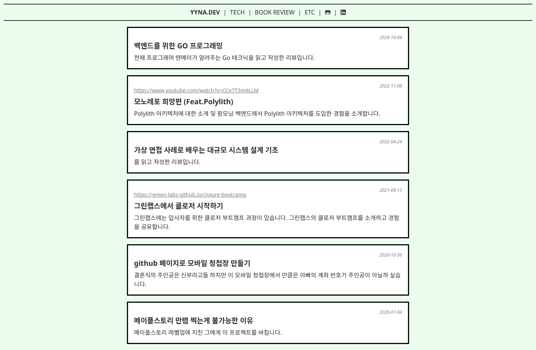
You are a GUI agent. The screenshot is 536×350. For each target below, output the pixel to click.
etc (309, 12)
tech (237, 12)
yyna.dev (205, 12)
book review (274, 12)
